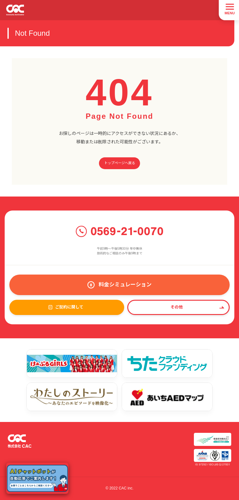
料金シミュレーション (125, 285)
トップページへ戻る (119, 163)
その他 (177, 307)
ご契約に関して (69, 307)
